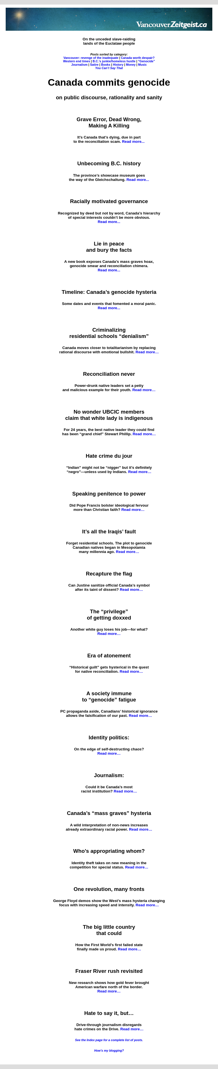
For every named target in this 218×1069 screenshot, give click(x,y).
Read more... (133, 141)
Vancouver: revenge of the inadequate (90, 57)
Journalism (79, 64)
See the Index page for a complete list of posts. (109, 1040)
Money (131, 64)
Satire (94, 64)
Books (105, 64)
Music (142, 64)
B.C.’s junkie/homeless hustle (114, 61)
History (118, 64)
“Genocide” (146, 61)
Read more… (147, 352)
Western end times (76, 61)
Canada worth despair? (138, 57)
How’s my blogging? (109, 1050)
